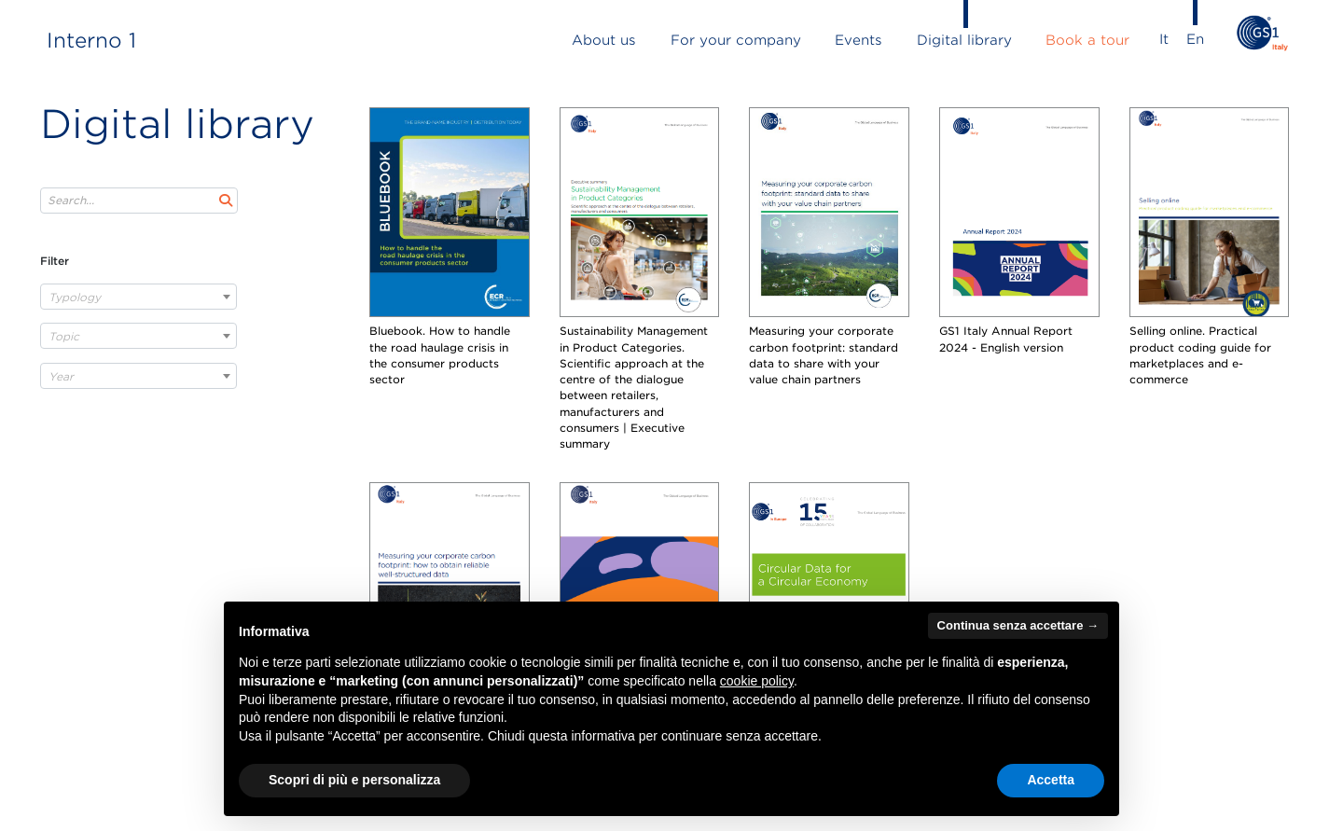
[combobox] (138, 297)
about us (604, 40)
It (1164, 39)
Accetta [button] (1050, 779)
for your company (736, 40)
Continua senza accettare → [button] (1018, 625)
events (858, 40)
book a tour (1087, 40)
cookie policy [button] (757, 680)
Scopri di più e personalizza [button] (354, 779)
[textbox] (138, 297)
